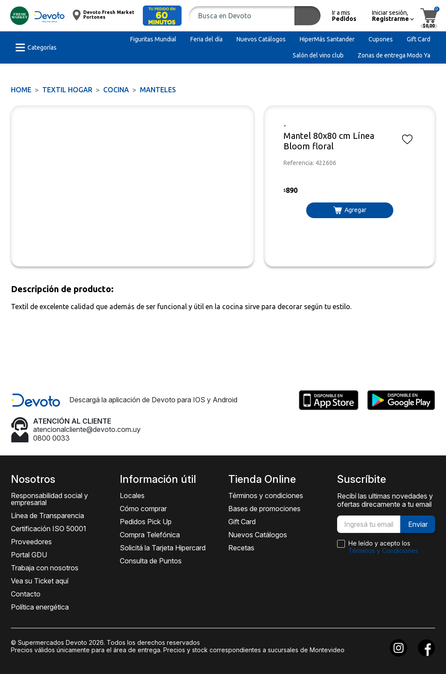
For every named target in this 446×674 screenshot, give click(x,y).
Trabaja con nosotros (44, 567)
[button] (162, 15)
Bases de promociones (264, 508)
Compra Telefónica (150, 534)
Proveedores (31, 541)
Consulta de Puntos (151, 560)
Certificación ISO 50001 (48, 528)
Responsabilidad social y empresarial (49, 499)
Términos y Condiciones (383, 550)
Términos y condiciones (265, 495)
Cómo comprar (143, 508)
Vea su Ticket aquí (39, 580)
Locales (132, 495)
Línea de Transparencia (47, 515)
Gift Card (242, 521)
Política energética (40, 606)
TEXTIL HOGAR (67, 90)
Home (21, 90)
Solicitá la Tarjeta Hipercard (163, 547)
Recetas (241, 547)
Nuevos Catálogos (257, 534)
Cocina (116, 90)
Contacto (26, 593)
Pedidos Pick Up (146, 521)
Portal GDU (29, 554)
